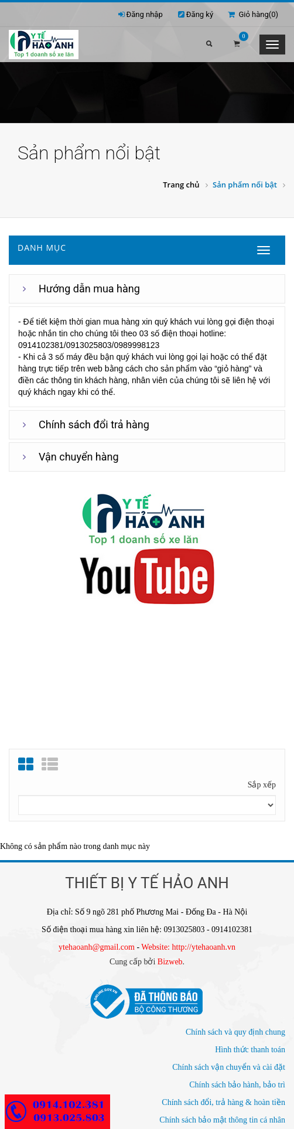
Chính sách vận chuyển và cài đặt (228, 1067)
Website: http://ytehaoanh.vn (188, 947)
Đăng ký (199, 14)
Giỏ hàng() (253, 14)
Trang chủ (181, 184)
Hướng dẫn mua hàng (89, 288)
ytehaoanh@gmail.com (97, 947)
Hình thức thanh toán (250, 1049)
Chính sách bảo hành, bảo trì (237, 1084)
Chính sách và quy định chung (235, 1032)
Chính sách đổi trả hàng (94, 424)
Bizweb (170, 961)
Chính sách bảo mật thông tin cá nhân (222, 1120)
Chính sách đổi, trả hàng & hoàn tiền (223, 1102)
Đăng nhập (145, 14)
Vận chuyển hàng (79, 457)
